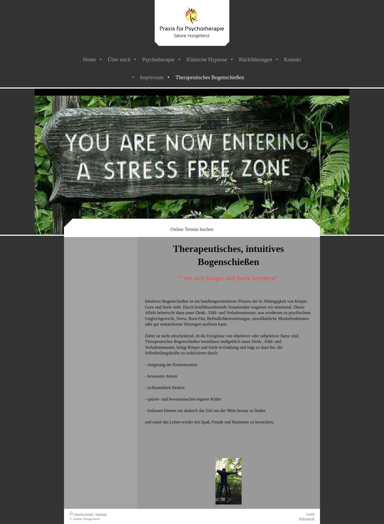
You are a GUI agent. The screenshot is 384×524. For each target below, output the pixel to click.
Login (310, 514)
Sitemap (101, 514)
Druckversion (81, 514)
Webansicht (307, 519)
